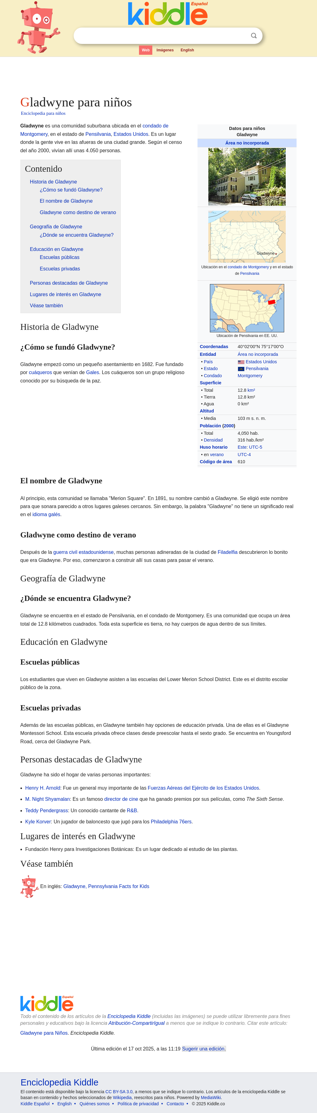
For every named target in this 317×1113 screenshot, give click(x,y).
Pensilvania (249, 273)
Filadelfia (227, 552)
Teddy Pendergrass (46, 810)
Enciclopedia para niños (43, 113)
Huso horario (214, 447)
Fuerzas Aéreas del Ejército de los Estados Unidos (203, 788)
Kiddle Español (35, 1103)
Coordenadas (214, 346)
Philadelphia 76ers (171, 821)
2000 (229, 425)
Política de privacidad (138, 1103)
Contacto (175, 1103)
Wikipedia (122, 1097)
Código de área (216, 461)
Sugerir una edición (203, 1048)
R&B (132, 810)
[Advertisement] (158, 74)
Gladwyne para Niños (44, 1033)
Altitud (207, 410)
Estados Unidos (261, 361)
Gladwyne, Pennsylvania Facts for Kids (106, 886)
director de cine (121, 799)
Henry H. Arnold (42, 788)
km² (251, 390)
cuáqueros (40, 372)
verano (217, 454)
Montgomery (250, 375)
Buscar (253, 36)
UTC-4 (244, 454)
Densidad (213, 440)
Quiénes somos (95, 1103)
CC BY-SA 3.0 (119, 1091)
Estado (211, 368)
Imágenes (165, 50)
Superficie (210, 382)
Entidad (208, 354)
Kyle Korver (38, 821)
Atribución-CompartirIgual (137, 1023)
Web (146, 50)
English (187, 50)
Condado (213, 375)
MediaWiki (211, 1097)
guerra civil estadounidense (83, 552)
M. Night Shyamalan (47, 799)
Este (242, 447)
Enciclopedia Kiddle (129, 1016)
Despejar (241, 36)
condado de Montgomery (248, 267)
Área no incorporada (247, 142)
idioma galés (46, 514)
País (208, 361)
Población (210, 425)
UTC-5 (255, 447)
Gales (92, 372)
